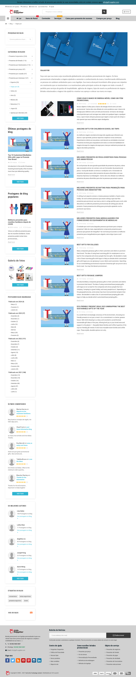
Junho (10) (14, 324)
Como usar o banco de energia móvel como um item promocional (100, 99)
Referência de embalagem (86, 660)
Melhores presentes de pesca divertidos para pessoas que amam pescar (101, 158)
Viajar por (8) (15, 87)
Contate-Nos (43, 6)
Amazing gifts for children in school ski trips (98, 129)
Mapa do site (54, 664)
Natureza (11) (15, 104)
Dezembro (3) (15, 316)
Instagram (34, 660)
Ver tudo (20, 118)
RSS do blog (20, 613)
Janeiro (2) (14, 310)
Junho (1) (14, 391)
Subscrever (118, 635)
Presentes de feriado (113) (17, 60)
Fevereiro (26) (15, 366)
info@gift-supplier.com (18, 650)
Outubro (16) (15, 380)
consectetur (13, 596)
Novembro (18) (15, 378)
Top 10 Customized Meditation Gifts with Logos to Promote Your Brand (19, 157)
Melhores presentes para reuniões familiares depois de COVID (19, 222)
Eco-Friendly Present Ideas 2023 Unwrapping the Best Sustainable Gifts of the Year (101, 307)
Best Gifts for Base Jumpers (90, 276)
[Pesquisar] (74, 11)
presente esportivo (15, 601)
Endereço (24, 6)
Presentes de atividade (113, 658)
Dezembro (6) (15, 341)
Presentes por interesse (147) (18, 78)
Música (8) (14, 100)
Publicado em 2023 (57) (16, 313)
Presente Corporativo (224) (18, 56)
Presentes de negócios (113, 649)
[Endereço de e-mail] (77, 635)
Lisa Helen (20, 511)
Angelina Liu (21, 539)
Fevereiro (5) (15, 335)
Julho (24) (14, 389)
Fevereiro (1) (15, 307)
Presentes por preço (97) (17, 69)
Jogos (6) (14, 108)
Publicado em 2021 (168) (17, 372)
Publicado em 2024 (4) (16, 302)
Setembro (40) (15, 383)
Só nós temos (83, 654)
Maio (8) (13, 327)
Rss (18, 660)
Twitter (13, 660)
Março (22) (14, 363)
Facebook (7, 660)
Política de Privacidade (57, 652)
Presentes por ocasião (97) (18, 74)
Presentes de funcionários (114, 661)
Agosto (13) (14, 352)
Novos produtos (55, 658)
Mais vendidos (55, 661)
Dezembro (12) (15, 375)
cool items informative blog (24, 428)
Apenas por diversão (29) (19, 113)
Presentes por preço (85, 651)
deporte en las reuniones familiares (23, 412)
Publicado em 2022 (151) (17, 339)
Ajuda (51, 6)
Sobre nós (33, 6)
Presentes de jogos (112, 655)
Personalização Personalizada (88, 657)
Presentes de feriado (112, 652)
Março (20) (14, 332)
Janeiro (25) (14, 369)
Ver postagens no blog (24, 516)
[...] (22, 640)
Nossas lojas (54, 655)
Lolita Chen (21, 525)
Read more (11, 175)
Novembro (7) (15, 344)
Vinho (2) (14, 91)
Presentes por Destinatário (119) (19, 65)
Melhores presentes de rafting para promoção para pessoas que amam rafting (101, 189)
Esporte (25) (15, 82)
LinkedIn (39, 660)
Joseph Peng (21, 553)
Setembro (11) (15, 349)
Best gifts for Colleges (87, 245)
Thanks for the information (21, 478)
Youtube (23, 660)
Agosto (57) (14, 386)
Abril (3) (13, 330)
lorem (26, 601)
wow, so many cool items (24, 444)
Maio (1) (13, 361)
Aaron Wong (21, 567)
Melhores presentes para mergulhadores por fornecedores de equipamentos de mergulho (98, 219)
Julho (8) (13, 355)
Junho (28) (14, 358)
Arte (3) (13, 95)
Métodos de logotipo (12, 6)
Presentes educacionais (113, 664)
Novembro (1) (15, 319)
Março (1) (14, 304)
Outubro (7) (14, 321)
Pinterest (29, 660)
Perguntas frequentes (57, 649)
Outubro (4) (14, 347)
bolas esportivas (25, 596)
